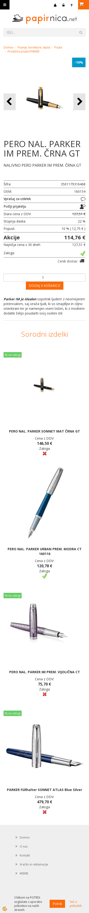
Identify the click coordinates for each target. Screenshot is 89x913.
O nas (24, 846)
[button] (79, 101)
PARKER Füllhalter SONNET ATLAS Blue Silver (44, 789)
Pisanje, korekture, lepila (34, 47)
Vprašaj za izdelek (17, 199)
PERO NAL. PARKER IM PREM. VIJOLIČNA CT (44, 672)
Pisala (58, 47)
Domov (9, 47)
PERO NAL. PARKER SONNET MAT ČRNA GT (44, 431)
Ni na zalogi (12, 355)
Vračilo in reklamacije (34, 864)
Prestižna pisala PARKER (23, 51)
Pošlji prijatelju (15, 206)
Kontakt (25, 855)
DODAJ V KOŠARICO (44, 285)
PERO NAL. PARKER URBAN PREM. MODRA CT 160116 (45, 551)
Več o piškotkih (76, 904)
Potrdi (57, 903)
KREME (24, 873)
